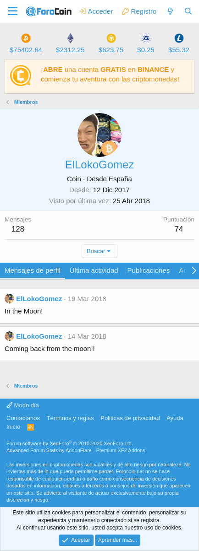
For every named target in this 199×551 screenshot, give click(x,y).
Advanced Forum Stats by (75, 450)
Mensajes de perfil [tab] (33, 270)
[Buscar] (188, 11)
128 (17, 229)
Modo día (22, 405)
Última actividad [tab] (94, 270)
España (120, 179)
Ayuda (174, 418)
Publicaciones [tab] (148, 270)
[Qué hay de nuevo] (170, 11)
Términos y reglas (70, 418)
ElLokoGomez (39, 299)
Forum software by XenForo (69, 443)
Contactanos (23, 418)
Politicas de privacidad (130, 418)
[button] (12, 11)
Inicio (13, 426)
